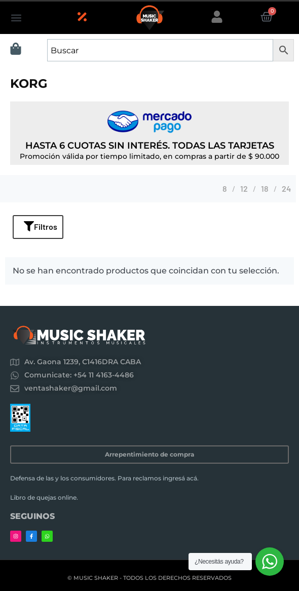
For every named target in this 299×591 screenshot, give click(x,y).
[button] (16, 18)
